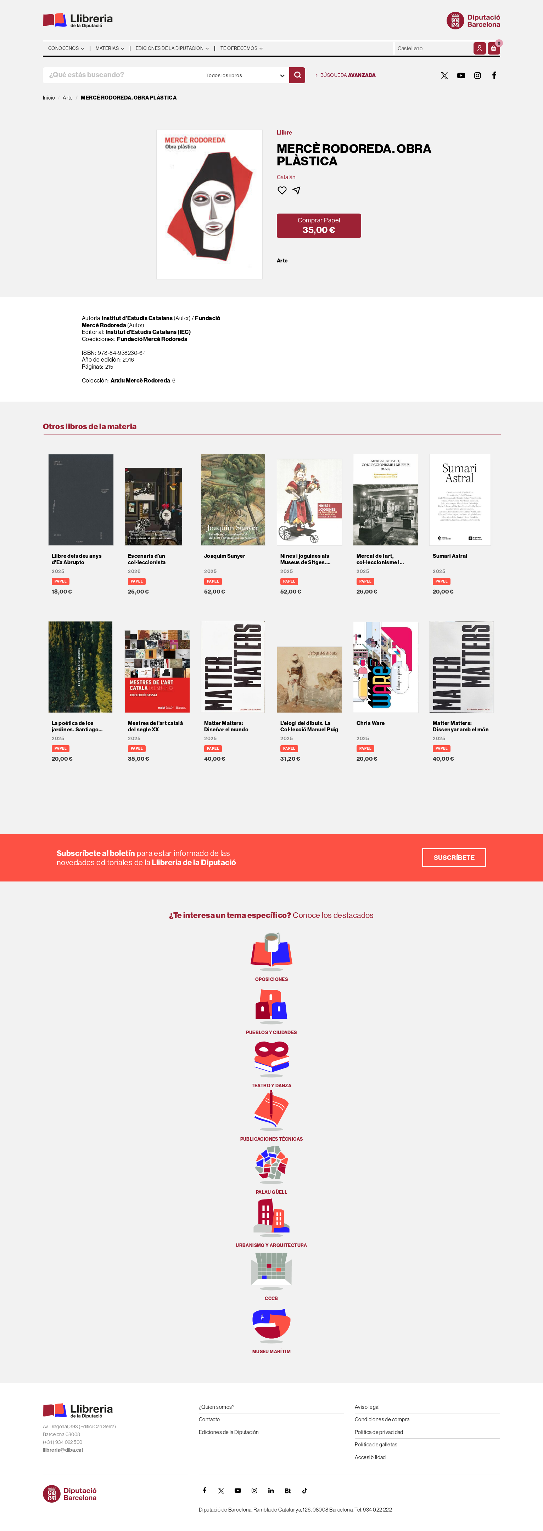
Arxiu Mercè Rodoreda (140, 380)
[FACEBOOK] (494, 75)
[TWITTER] (444, 75)
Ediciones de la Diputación (229, 1432)
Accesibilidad (370, 1457)
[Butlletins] (287, 1490)
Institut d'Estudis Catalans (137, 318)
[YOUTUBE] (461, 75)
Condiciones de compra (382, 1419)
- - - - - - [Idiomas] (433, 48)
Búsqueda (346, 75)
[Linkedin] (271, 1490)
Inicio (49, 98)
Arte (282, 260)
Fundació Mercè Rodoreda (152, 338)
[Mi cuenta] (480, 48)
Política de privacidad (379, 1432)
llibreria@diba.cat (63, 1450)
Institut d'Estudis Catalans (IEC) (148, 331)
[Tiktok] (304, 1490)
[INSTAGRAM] (477, 75)
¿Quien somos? (217, 1407)
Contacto (209, 1419)
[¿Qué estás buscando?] (122, 75)
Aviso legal (367, 1407)
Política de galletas (376, 1444)
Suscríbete (454, 858)
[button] (494, 48)
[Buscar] (297, 75)
